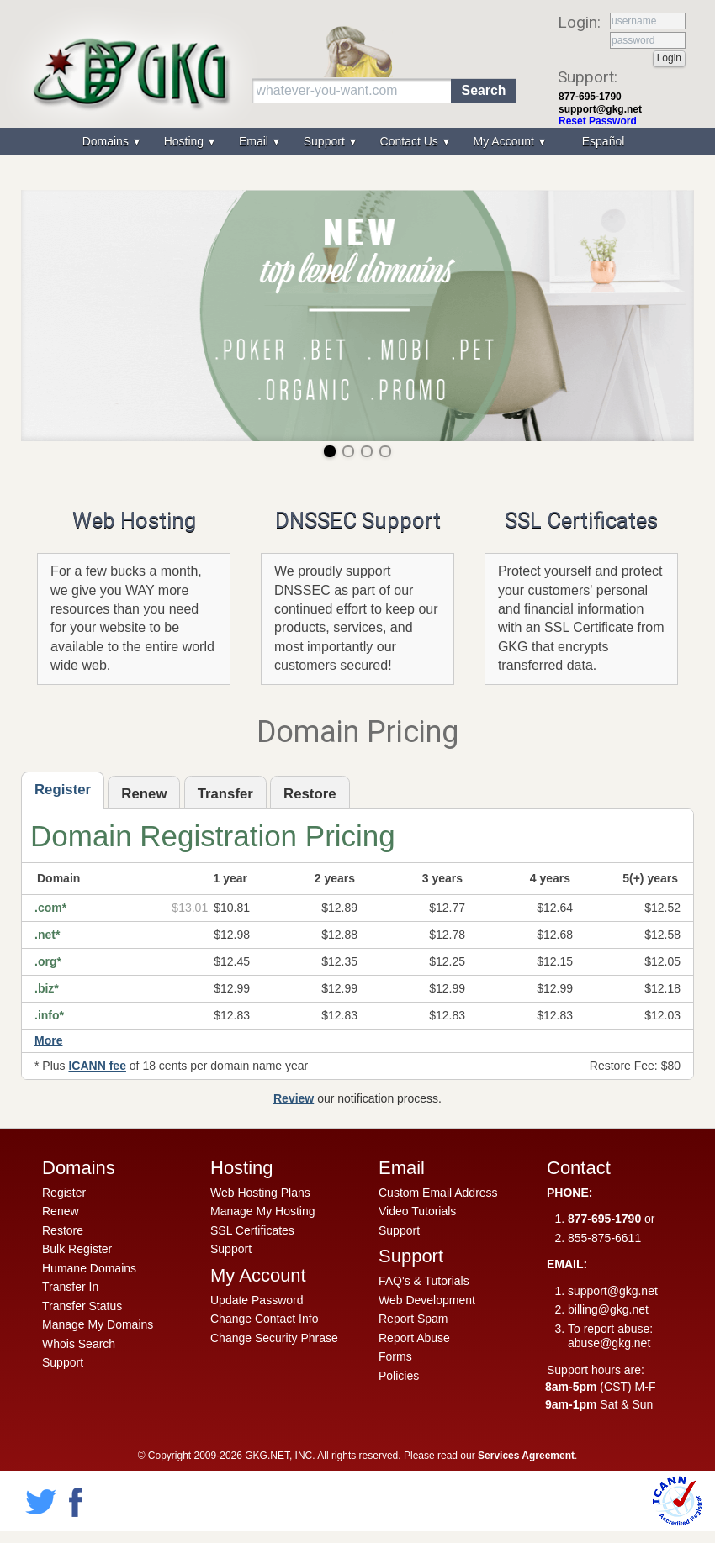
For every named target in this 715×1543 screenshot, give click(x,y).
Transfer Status (82, 1306)
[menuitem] (601, 141)
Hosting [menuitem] (185, 141)
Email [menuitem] (255, 141)
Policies (399, 1375)
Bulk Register (77, 1249)
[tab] (62, 790)
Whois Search (78, 1344)
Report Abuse (414, 1338)
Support (62, 1362)
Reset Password (598, 121)
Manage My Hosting (262, 1211)
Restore (62, 1230)
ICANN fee (96, 1065)
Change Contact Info (264, 1318)
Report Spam (413, 1318)
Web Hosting (134, 520)
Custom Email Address (438, 1192)
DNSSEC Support (358, 520)
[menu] (357, 141)
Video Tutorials (417, 1211)
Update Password (257, 1300)
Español (603, 141)
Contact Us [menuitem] (411, 141)
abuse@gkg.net (609, 1343)
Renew (60, 1211)
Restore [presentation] (309, 794)
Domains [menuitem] (107, 141)
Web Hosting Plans (260, 1192)
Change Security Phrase (274, 1338)
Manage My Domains (97, 1324)
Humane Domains (89, 1268)
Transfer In (70, 1286)
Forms (395, 1356)
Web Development (427, 1300)
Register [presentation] (62, 790)
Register (64, 1192)
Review (293, 1098)
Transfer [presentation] (225, 794)
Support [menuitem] (326, 141)
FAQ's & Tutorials (424, 1281)
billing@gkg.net (608, 1309)
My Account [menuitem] (506, 141)
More (48, 1040)
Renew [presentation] (144, 794)
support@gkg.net (600, 109)
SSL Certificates (581, 520)
